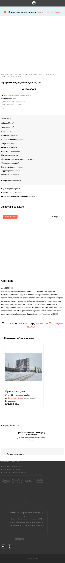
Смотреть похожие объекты (49, 12)
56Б (14, 99)
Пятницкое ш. (6, 99)
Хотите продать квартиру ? (32, 325)
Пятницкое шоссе (11, 95)
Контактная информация (12, 466)
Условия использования (11, 469)
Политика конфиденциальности (14, 472)
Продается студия (15, 391)
